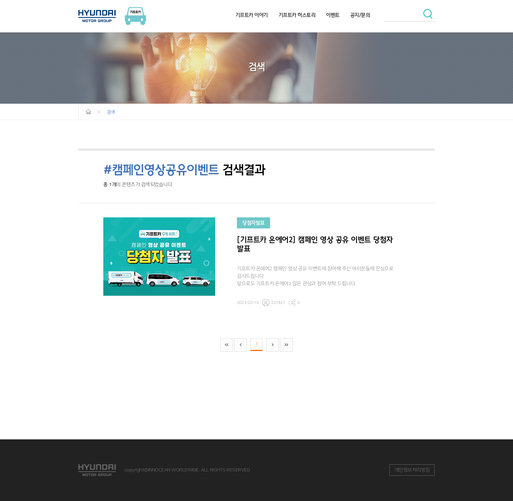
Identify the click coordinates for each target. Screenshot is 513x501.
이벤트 (333, 15)
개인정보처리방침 (412, 470)
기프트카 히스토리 (297, 15)
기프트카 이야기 (251, 15)
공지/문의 (360, 15)
